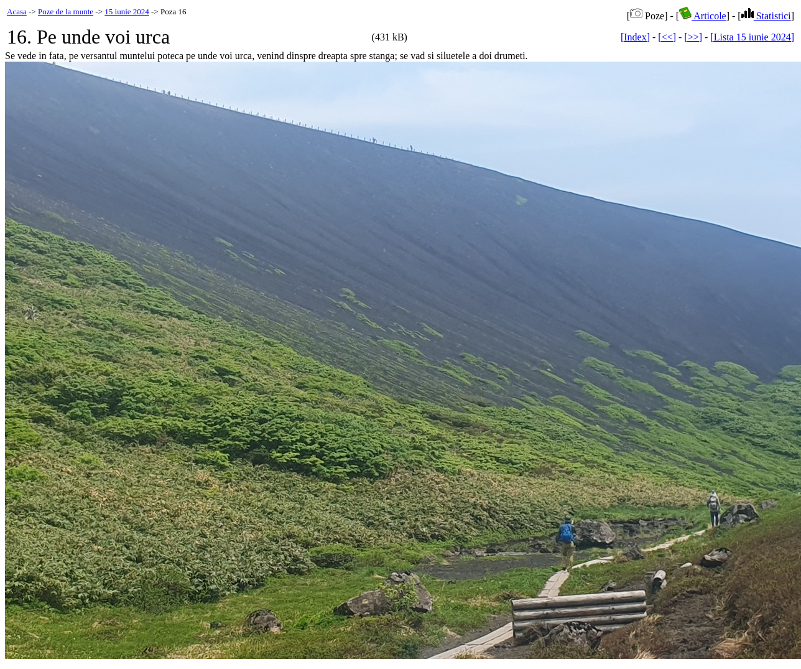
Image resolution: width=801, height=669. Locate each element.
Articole (702, 16)
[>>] (693, 37)
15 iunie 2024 (126, 11)
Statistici (766, 16)
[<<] (667, 37)
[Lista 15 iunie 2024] (752, 37)
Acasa (17, 11)
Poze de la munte (65, 11)
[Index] (635, 37)
